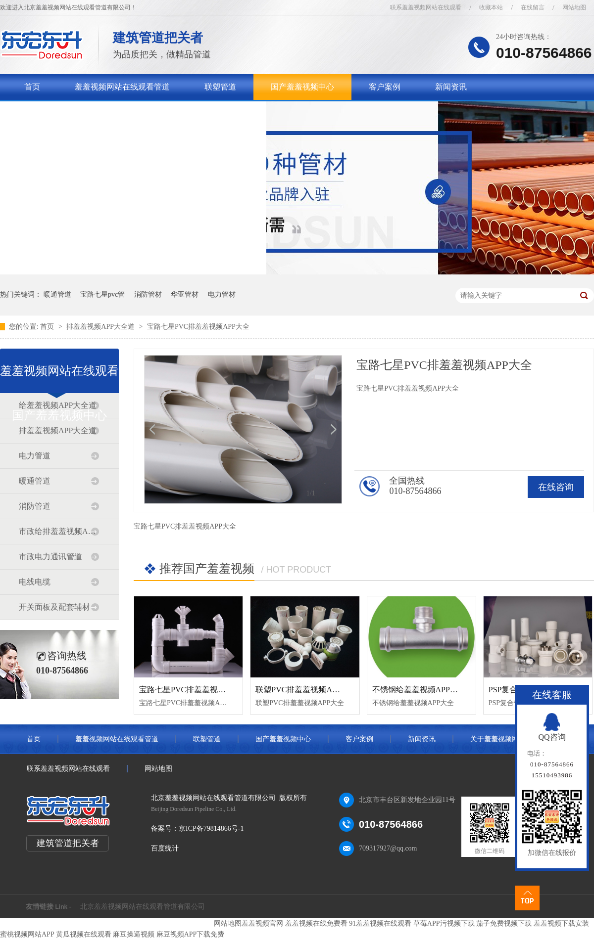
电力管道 (34, 455)
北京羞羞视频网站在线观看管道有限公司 (142, 906)
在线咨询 (556, 487)
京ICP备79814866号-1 (211, 828)
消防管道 (34, 506)
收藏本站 (491, 7)
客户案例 (384, 87)
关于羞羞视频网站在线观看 (71, 112)
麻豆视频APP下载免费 (190, 934)
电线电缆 (34, 582)
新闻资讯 (451, 87)
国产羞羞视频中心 (302, 87)
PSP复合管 (507, 689)
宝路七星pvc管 (102, 294)
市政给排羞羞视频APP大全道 (59, 531)
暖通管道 (57, 294)
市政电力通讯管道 (50, 556)
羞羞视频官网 (262, 923)
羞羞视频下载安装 (561, 923)
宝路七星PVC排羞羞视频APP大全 (198, 326)
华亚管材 (184, 294)
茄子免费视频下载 (504, 923)
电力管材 (222, 294)
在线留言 (532, 7)
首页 (32, 87)
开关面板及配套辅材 (54, 607)
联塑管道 (220, 87)
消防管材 (148, 294)
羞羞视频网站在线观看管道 (122, 87)
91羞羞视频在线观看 (380, 923)
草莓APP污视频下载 (444, 923)
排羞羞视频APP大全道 (101, 326)
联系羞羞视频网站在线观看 (425, 7)
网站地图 (574, 7)
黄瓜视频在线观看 (83, 934)
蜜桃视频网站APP (27, 934)
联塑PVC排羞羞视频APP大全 (305, 689)
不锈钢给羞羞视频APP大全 (419, 689)
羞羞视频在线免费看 (316, 923)
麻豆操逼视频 (133, 934)
